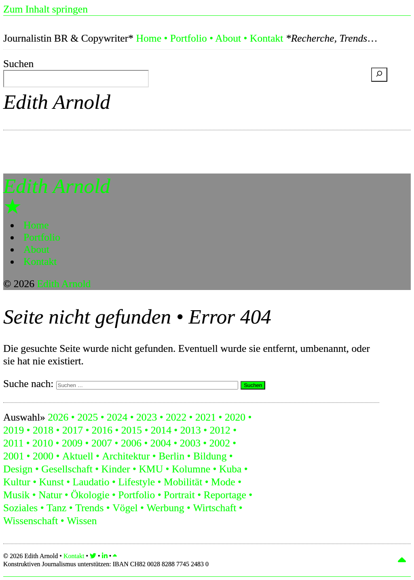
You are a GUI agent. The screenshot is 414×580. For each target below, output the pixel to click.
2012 (220, 430)
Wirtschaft (214, 508)
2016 (102, 430)
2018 (43, 430)
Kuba (230, 469)
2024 (117, 417)
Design (18, 469)
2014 (161, 430)
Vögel (125, 508)
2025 (87, 417)
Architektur (126, 456)
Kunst (51, 482)
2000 (43, 456)
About (228, 38)
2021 (205, 417)
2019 (13, 430)
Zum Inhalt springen (45, 9)
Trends (89, 508)
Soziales (20, 508)
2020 (235, 417)
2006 (131, 443)
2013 (190, 430)
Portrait (179, 495)
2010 (42, 443)
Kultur (16, 482)
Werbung (165, 508)
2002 (219, 443)
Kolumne (191, 469)
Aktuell (77, 456)
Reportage (225, 495)
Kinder (115, 469)
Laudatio (91, 482)
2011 (13, 443)
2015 (131, 430)
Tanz (56, 508)
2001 (13, 456)
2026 (58, 417)
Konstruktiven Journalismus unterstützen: (106, 564)
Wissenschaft (30, 521)
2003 (190, 443)
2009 (72, 443)
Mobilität (183, 482)
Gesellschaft (67, 469)
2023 (146, 417)
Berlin (171, 456)
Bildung (209, 456)
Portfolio (188, 38)
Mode (223, 482)
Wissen (82, 521)
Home (148, 38)
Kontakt (266, 38)
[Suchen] (379, 75)
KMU (151, 469)
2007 (101, 443)
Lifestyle (136, 482)
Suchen (18, 64)
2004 (160, 443)
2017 (72, 430)
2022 (176, 417)
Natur (50, 495)
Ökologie (90, 495)
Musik (16, 495)
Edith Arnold (56, 101)
